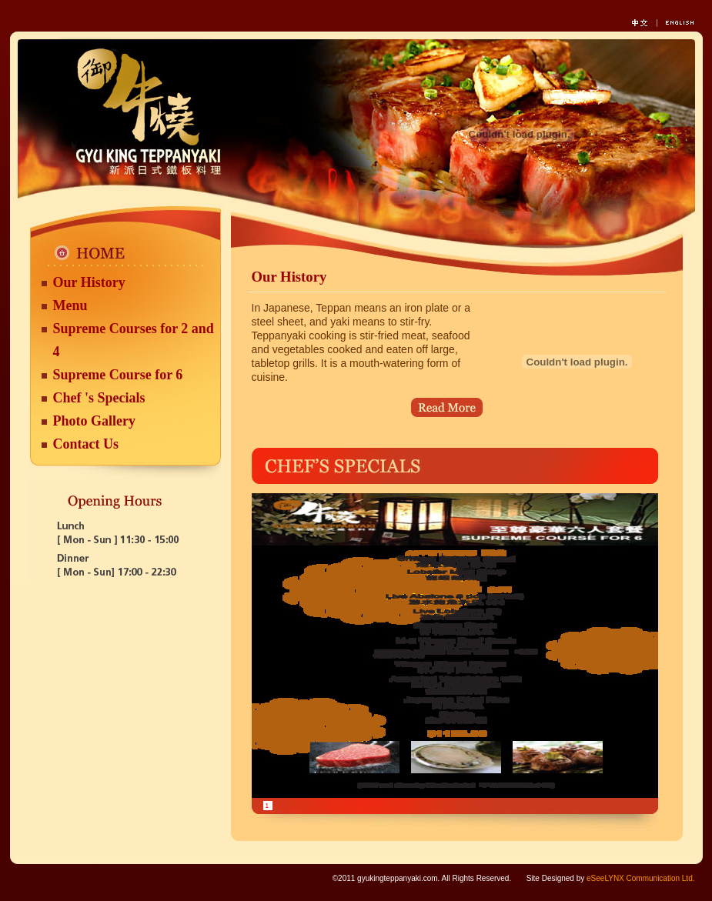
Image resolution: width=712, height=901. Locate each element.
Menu (70, 305)
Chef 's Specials (99, 397)
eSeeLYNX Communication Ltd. (640, 878)
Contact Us (86, 444)
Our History (89, 282)
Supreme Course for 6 (118, 374)
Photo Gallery (94, 421)
